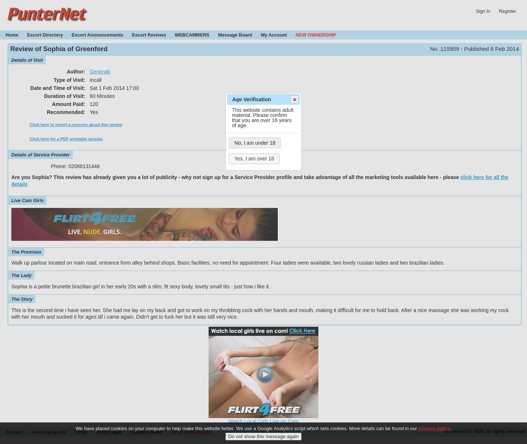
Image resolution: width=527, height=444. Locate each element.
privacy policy (434, 431)
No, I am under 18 (254, 143)
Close (294, 99)
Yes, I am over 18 (254, 159)
